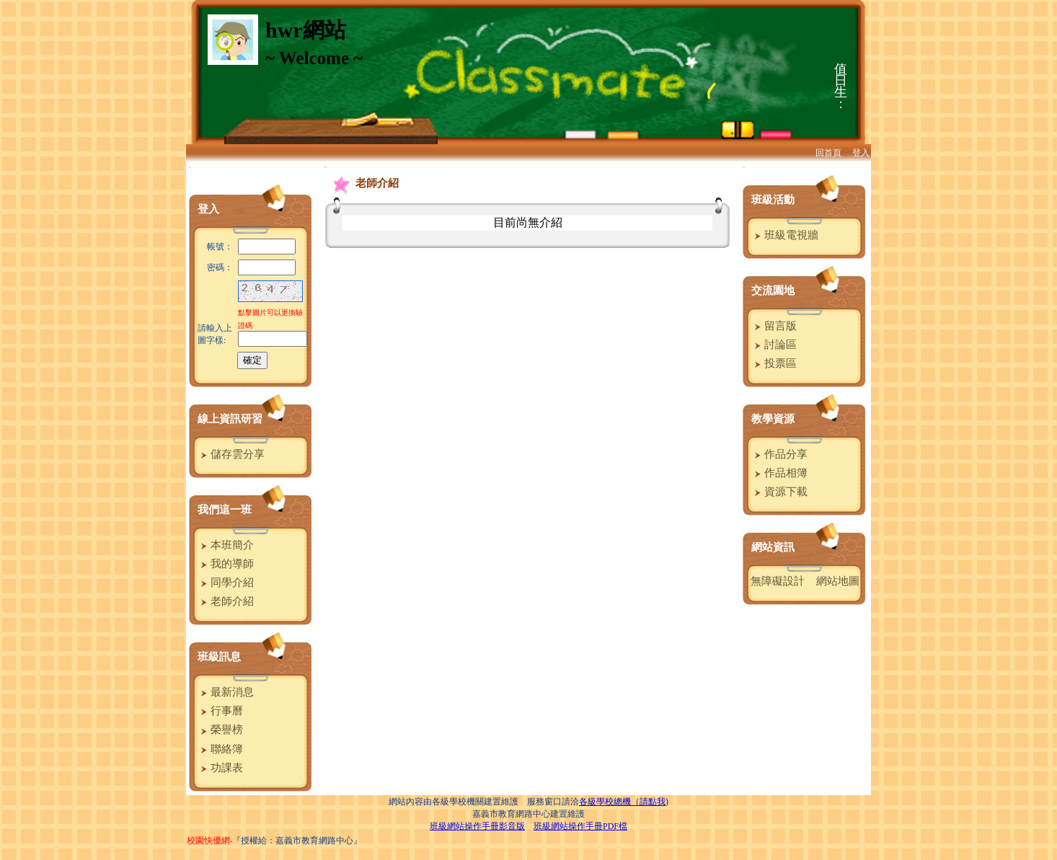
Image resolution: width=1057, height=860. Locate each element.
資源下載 (779, 491)
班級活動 (773, 199)
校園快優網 (208, 840)
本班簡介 (225, 545)
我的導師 (225, 563)
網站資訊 (773, 547)
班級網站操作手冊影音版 (477, 826)
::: (190, 167)
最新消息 (225, 692)
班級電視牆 (784, 235)
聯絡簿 (220, 749)
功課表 (220, 767)
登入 (861, 153)
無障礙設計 (778, 581)
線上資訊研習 (230, 419)
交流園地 (773, 290)
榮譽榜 (220, 729)
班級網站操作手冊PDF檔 (580, 826)
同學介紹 (225, 582)
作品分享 (779, 454)
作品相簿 (779, 473)
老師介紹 (225, 601)
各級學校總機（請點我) (623, 802)
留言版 (774, 326)
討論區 (774, 344)
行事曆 (220, 711)
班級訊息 (219, 656)
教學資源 (773, 419)
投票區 (774, 363)
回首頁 (828, 153)
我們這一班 (225, 509)
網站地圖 (837, 581)
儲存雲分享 (231, 454)
